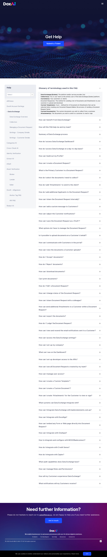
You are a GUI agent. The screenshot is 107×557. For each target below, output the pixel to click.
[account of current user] (102, 3)
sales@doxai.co (45, 515)
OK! (87, 554)
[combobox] (20, 94)
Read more (75, 554)
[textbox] (20, 94)
